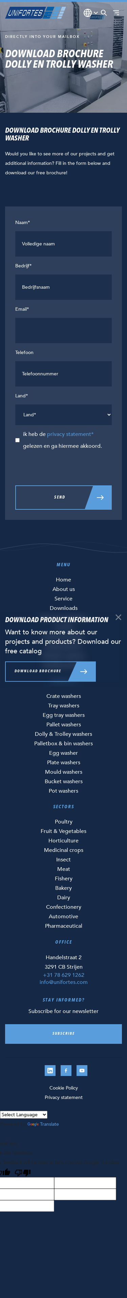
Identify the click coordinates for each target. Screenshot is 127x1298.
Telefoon (24, 352)
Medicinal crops (63, 850)
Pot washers (63, 791)
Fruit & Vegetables (63, 831)
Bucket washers (64, 781)
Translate (43, 1124)
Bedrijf (23, 266)
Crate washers (63, 696)
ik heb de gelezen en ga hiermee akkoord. (62, 440)
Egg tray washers (64, 715)
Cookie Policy (63, 1088)
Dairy (63, 897)
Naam (22, 222)
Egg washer (63, 753)
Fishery (63, 878)
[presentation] (66, 469)
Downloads (64, 608)
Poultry (63, 822)
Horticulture (63, 840)
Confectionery (63, 907)
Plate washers (63, 762)
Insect (63, 859)
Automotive (63, 916)
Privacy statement (64, 1097)
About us (63, 589)
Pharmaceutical (63, 926)
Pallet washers (63, 724)
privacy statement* (70, 434)
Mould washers (63, 772)
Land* (21, 396)
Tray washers (63, 705)
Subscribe (63, 1034)
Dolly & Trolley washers (63, 734)
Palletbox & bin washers (63, 743)
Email (22, 309)
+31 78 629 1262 (63, 975)
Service (63, 598)
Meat (63, 869)
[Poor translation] (23, 1172)
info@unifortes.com (64, 982)
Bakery (63, 888)
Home (63, 580)
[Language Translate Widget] (23, 1115)
